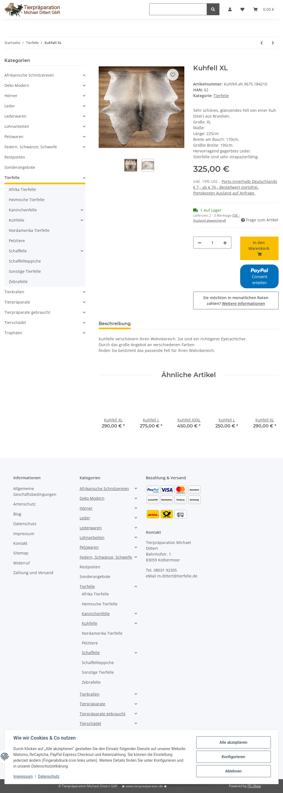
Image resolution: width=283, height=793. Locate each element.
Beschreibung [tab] (115, 323)
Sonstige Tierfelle (25, 271)
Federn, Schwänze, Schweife (30, 146)
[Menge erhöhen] (225, 242)
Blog (17, 514)
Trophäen (13, 332)
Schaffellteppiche (25, 261)
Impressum (23, 533)
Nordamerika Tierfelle (29, 230)
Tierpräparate (17, 302)
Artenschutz (24, 504)
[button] (44, 75)
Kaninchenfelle (23, 209)
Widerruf (21, 563)
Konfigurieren (233, 757)
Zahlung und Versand (33, 572)
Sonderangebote (19, 167)
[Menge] (212, 242)
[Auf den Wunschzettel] (173, 75)
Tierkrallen (14, 291)
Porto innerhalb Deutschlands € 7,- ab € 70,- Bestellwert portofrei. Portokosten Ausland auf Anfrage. (235, 187)
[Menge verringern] (199, 242)
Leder (9, 105)
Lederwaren (15, 116)
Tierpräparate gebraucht (27, 312)
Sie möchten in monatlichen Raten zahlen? (235, 300)
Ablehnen (233, 771)
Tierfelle (221, 95)
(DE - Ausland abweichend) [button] (216, 218)
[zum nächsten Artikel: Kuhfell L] (273, 43)
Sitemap (20, 553)
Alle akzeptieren (233, 742)
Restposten (14, 157)
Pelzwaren (13, 136)
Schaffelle (18, 250)
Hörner (10, 95)
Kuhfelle (16, 220)
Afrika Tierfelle (22, 189)
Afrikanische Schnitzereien (29, 75)
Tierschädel (15, 322)
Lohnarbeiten (16, 126)
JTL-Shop (254, 786)
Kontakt (20, 543)
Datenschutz (24, 523)
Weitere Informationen (243, 303)
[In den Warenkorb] (103, 61)
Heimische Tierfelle (26, 199)
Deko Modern (16, 85)
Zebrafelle (18, 281)
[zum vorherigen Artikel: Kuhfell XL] (261, 43)
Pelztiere (17, 240)
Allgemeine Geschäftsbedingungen (34, 491)
